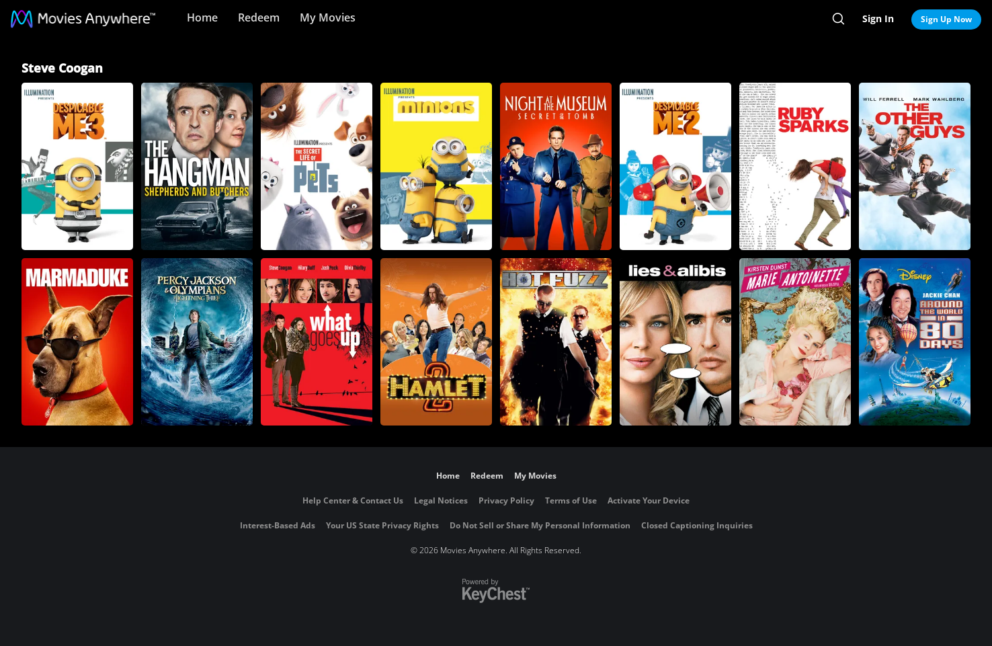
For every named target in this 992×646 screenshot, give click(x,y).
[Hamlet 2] (436, 342)
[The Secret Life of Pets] (316, 166)
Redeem (259, 17)
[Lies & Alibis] (675, 342)
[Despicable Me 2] (675, 166)
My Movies (328, 17)
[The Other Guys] (914, 166)
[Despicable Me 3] (77, 166)
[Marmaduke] (77, 342)
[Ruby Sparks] (795, 166)
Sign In (878, 18)
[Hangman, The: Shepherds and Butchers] (197, 166)
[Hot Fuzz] (556, 342)
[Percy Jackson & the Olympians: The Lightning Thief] (197, 342)
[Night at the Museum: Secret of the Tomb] (556, 166)
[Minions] (436, 166)
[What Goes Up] (316, 342)
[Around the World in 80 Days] (914, 342)
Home (202, 17)
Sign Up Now (946, 19)
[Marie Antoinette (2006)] (795, 342)
